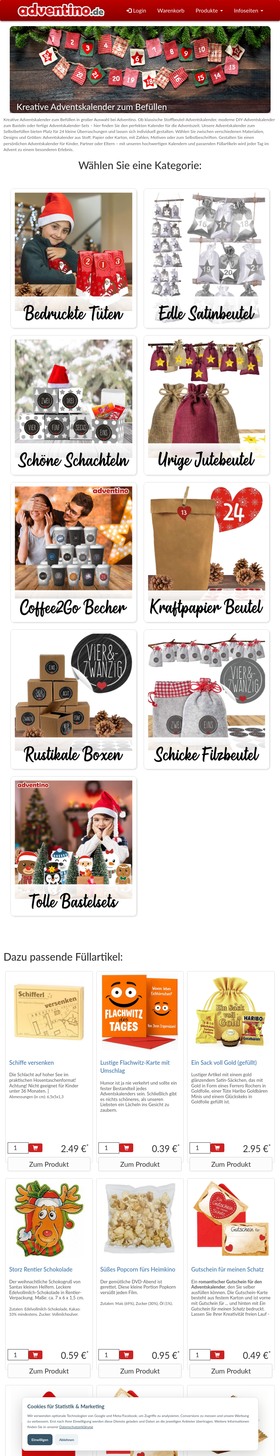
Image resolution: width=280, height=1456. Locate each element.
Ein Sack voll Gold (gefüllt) (224, 1062)
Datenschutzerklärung (76, 1427)
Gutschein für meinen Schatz (227, 1269)
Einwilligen (40, 1440)
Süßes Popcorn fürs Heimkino (137, 1269)
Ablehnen (66, 1440)
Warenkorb (170, 10)
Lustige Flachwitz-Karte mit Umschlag (135, 1067)
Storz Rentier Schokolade (41, 1269)
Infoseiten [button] (248, 10)
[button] (209, 10)
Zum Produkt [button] (49, 1164)
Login (136, 10)
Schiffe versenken (31, 1062)
